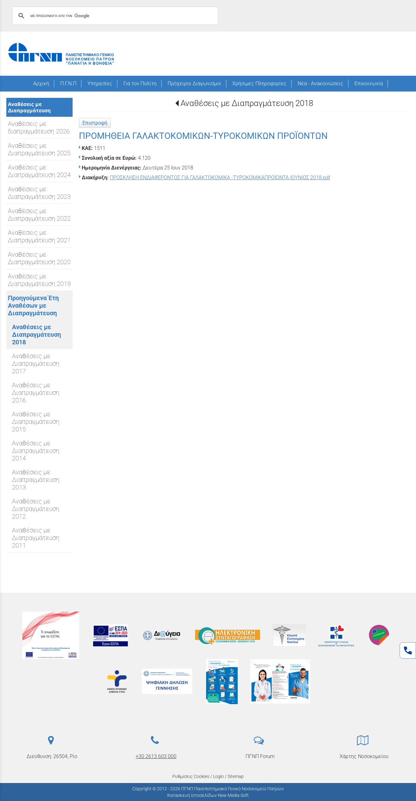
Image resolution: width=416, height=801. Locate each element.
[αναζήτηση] (114, 16)
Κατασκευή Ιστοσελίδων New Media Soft (208, 795)
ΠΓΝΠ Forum (260, 756)
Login (218, 776)
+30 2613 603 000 (156, 756)
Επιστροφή (94, 123)
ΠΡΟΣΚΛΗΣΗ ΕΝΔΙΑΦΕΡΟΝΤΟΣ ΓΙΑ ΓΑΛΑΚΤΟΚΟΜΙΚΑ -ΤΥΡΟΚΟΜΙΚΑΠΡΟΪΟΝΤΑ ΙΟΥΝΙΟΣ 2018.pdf (220, 178)
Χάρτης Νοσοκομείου (364, 756)
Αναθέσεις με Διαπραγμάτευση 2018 (247, 103)
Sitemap (236, 776)
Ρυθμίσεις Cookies (190, 776)
